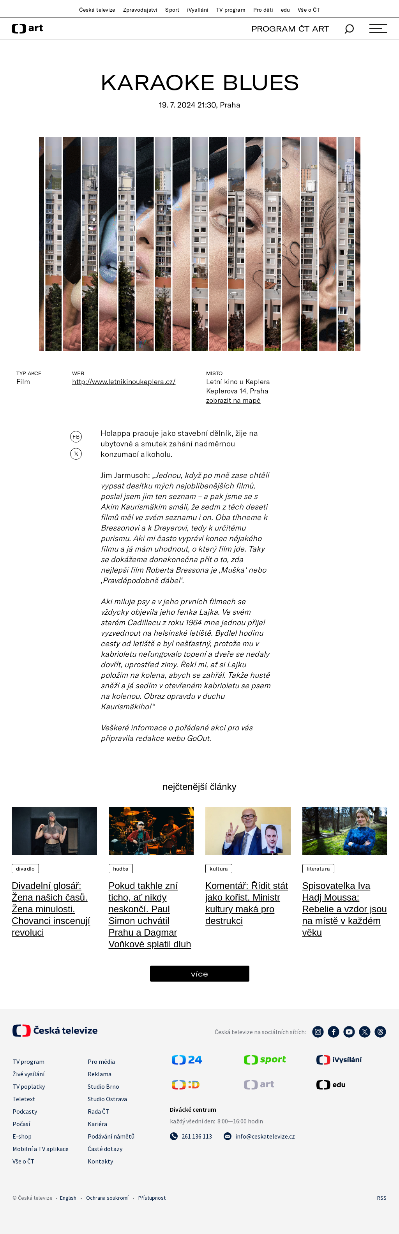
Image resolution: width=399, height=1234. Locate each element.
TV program (230, 9)
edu (285, 9)
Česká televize (97, 9)
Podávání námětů (111, 1136)
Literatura (318, 868)
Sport (172, 9)
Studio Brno (103, 1086)
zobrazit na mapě (233, 400)
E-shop (22, 1136)
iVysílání (197, 9)
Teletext (23, 1099)
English (68, 1197)
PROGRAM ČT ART (290, 28)
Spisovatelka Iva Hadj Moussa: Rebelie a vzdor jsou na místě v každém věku (344, 909)
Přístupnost (152, 1197)
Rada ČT (98, 1111)
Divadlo (25, 868)
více (199, 973)
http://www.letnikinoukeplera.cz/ (124, 381)
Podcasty (24, 1111)
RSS (382, 1197)
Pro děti (263, 9)
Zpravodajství (140, 9)
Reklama (99, 1074)
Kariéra (97, 1124)
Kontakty (100, 1161)
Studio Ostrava (107, 1099)
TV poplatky (28, 1086)
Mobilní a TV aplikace (40, 1149)
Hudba (121, 868)
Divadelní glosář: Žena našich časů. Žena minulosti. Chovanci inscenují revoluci (51, 909)
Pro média (101, 1061)
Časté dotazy (105, 1149)
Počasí (21, 1124)
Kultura (219, 868)
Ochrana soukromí (107, 1197)
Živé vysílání (28, 1074)
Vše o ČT (309, 9)
